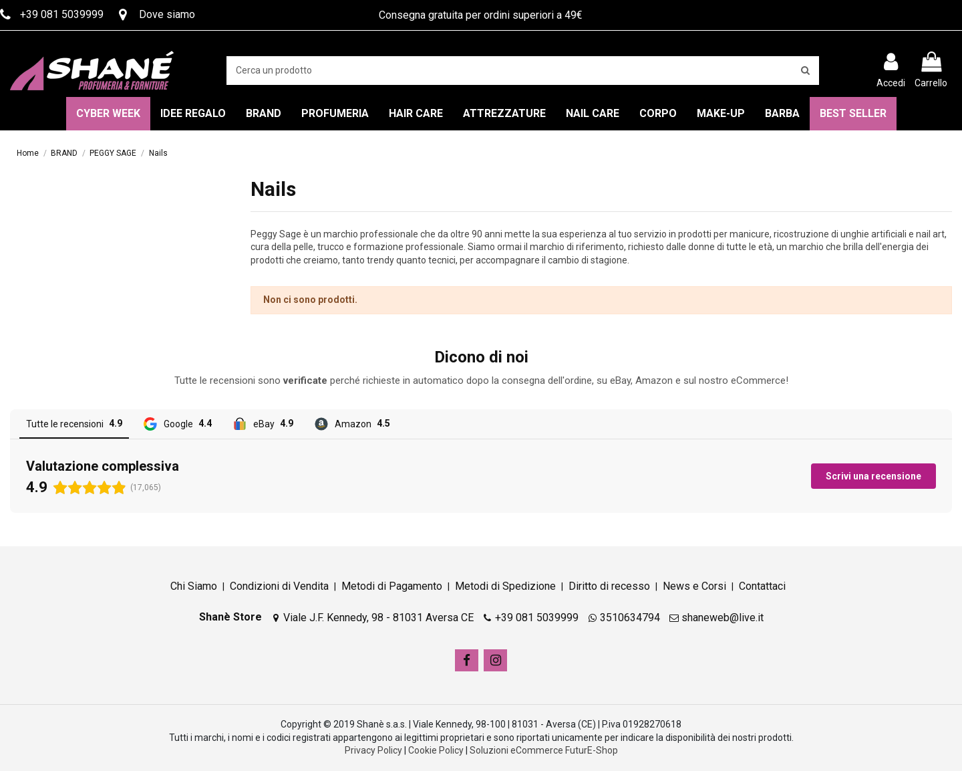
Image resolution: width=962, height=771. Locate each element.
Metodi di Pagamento (391, 586)
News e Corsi (694, 586)
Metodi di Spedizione (505, 586)
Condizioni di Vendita (279, 586)
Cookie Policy (436, 750)
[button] (10, 526)
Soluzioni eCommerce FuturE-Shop (544, 750)
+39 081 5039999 (537, 617)
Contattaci (762, 586)
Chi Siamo (193, 586)
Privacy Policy (373, 750)
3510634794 (630, 617)
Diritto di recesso (609, 586)
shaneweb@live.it (722, 617)
